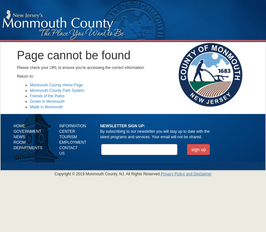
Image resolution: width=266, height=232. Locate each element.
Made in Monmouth (46, 107)
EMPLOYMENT (72, 142)
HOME (19, 126)
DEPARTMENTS (28, 148)
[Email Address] (139, 149)
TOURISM (68, 137)
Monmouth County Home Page (56, 85)
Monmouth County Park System (57, 90)
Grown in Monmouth (47, 101)
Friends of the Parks (47, 96)
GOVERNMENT (27, 131)
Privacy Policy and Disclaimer (186, 174)
